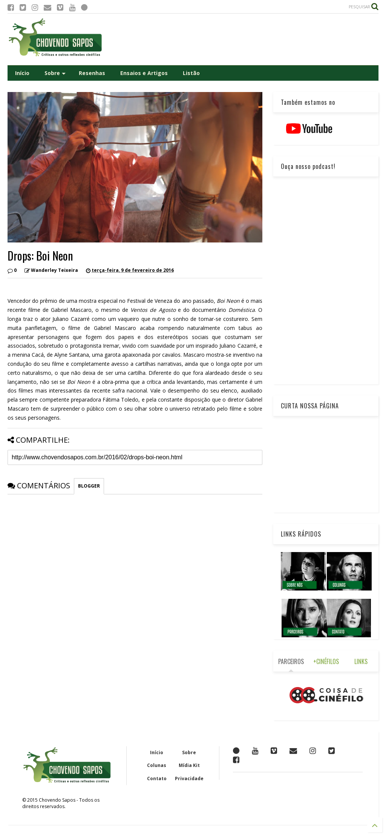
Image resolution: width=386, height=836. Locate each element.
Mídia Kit (189, 765)
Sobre (55, 73)
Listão (191, 73)
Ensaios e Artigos (144, 73)
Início (22, 73)
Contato (157, 778)
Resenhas (92, 73)
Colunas (156, 765)
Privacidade (189, 778)
